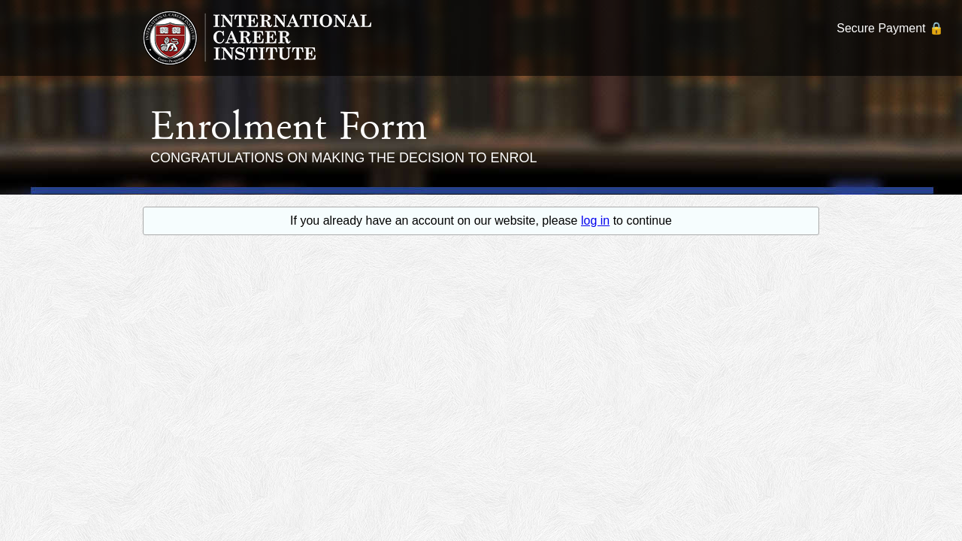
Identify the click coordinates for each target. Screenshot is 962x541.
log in (595, 220)
